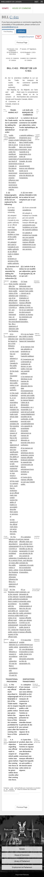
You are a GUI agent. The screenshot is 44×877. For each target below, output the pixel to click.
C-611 (14, 17)
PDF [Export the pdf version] (38, 37)
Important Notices (22, 875)
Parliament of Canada (11, 2)
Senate (5, 8)
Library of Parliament (22, 861)
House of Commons (21, 8)
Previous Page (22, 43)
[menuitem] (36, 2)
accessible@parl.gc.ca (10, 27)
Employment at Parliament (22, 867)
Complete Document (26, 37)
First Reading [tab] (8, 31)
